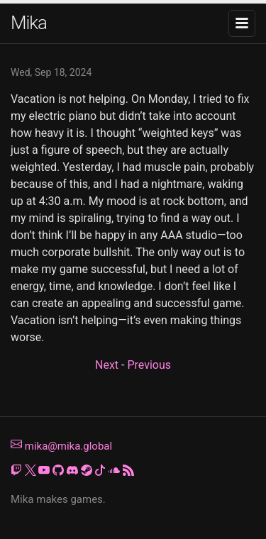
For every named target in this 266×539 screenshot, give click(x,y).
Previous (149, 365)
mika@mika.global (61, 446)
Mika (29, 22)
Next (106, 365)
